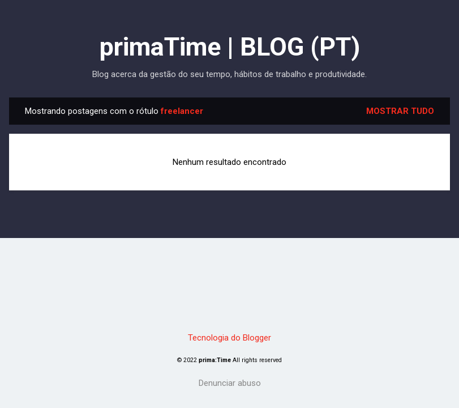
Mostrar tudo (400, 111)
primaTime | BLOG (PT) (230, 47)
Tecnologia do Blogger (229, 338)
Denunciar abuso (230, 383)
